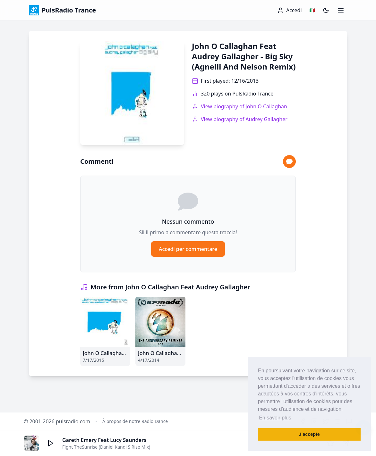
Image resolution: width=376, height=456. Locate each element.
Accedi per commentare (188, 249)
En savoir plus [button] (275, 417)
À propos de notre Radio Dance (135, 421)
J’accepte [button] (309, 434)
